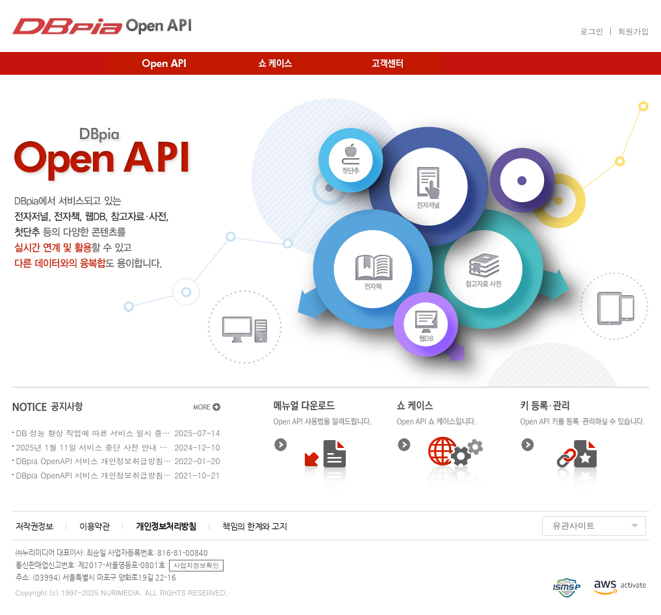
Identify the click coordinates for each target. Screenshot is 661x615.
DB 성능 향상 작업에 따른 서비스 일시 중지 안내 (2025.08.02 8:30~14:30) (94, 432)
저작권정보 (34, 526)
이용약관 (94, 526)
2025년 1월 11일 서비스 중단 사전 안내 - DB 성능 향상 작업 (94, 446)
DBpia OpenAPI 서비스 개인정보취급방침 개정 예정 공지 (94, 460)
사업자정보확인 (196, 565)
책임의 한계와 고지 (254, 526)
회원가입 (633, 30)
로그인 (591, 30)
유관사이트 (573, 525)
